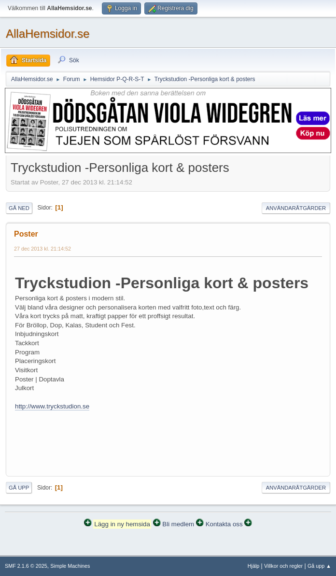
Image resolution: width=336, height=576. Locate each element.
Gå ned (19, 208)
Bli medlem (178, 524)
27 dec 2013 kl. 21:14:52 (42, 249)
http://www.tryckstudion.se (52, 406)
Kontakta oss (224, 524)
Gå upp (19, 488)
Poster (26, 234)
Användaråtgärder (296, 208)
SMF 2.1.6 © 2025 (26, 566)
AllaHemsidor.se (47, 33)
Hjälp (254, 566)
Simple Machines (70, 566)
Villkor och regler (283, 566)
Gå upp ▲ (319, 566)
